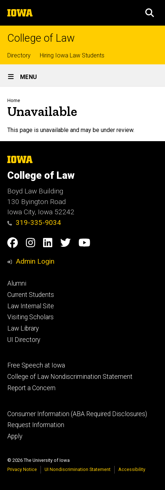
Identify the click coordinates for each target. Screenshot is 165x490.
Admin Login (35, 261)
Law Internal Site (30, 306)
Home (13, 100)
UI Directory (23, 339)
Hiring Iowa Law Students (72, 55)
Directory (19, 55)
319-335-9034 (34, 222)
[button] (149, 13)
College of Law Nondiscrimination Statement (70, 376)
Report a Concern (31, 388)
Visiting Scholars (30, 317)
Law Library (23, 328)
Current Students (30, 294)
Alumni (16, 283)
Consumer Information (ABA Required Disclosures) (77, 414)
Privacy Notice (22, 469)
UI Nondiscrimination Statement (78, 469)
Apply (14, 436)
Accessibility (131, 469)
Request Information (35, 425)
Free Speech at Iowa (36, 365)
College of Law (41, 38)
